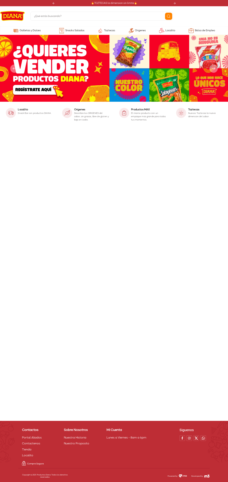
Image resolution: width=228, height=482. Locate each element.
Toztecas (109, 30)
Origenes (140, 30)
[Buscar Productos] (168, 16)
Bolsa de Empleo (205, 30)
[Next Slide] (174, 3)
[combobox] (101, 16)
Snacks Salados (74, 30)
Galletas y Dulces (30, 30)
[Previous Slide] (53, 3)
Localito (170, 30)
